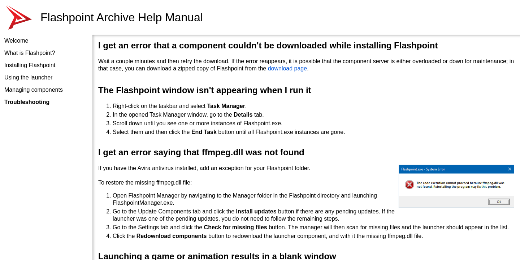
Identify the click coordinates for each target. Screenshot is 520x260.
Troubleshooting (26, 102)
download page (287, 68)
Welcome (16, 41)
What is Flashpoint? (29, 53)
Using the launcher (28, 77)
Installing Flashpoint (29, 65)
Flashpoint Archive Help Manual (121, 17)
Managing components (33, 90)
